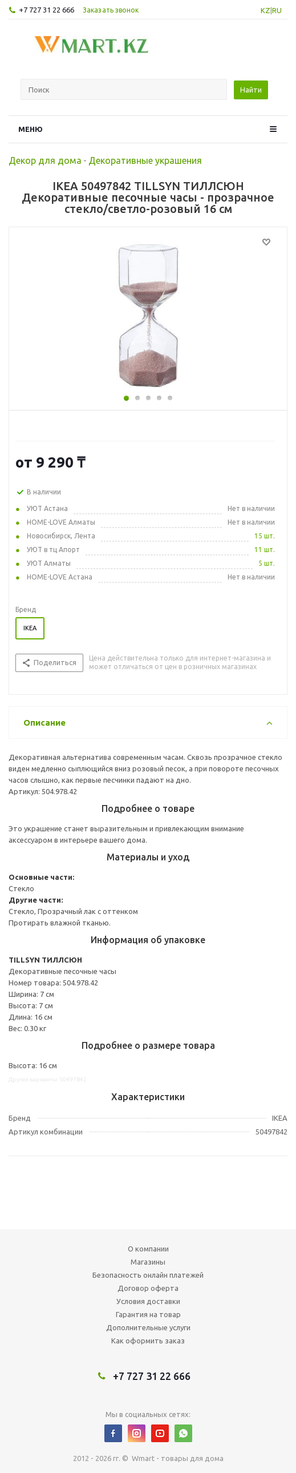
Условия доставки (148, 1301)
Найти (251, 90)
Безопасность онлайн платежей (148, 1275)
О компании (148, 1249)
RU (277, 10)
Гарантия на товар (148, 1314)
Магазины (148, 1262)
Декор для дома (45, 160)
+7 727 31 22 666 (46, 10)
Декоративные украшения (145, 160)
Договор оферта (148, 1288)
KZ (265, 10)
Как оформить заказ (148, 1341)
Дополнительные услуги (148, 1327)
